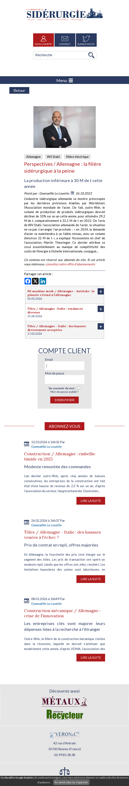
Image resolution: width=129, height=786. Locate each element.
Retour (19, 90)
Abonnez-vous (64, 426)
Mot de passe (54, 373)
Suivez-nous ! (86, 40)
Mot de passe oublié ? (64, 391)
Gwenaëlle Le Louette (54, 193)
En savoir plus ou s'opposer (71, 782)
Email (49, 359)
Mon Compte (43, 40)
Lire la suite (91, 501)
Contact (65, 40)
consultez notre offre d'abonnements (70, 264)
